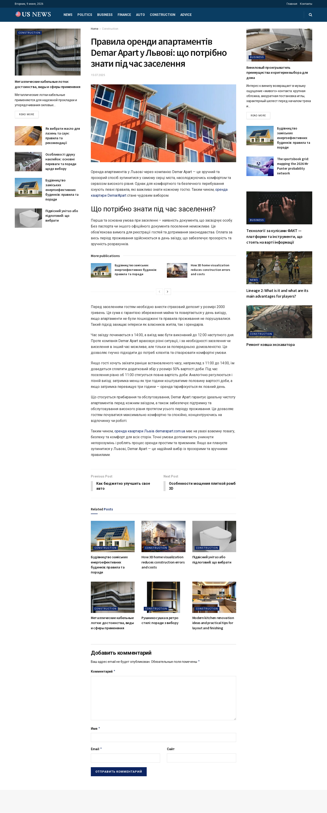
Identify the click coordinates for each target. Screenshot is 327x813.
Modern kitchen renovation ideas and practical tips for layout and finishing (213, 623)
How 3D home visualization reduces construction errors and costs (210, 269)
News (68, 15)
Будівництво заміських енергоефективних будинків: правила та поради (136, 269)
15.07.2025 (98, 75)
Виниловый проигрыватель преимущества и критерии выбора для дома (277, 72)
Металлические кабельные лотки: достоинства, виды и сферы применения (112, 623)
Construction (162, 15)
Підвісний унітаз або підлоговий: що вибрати (61, 216)
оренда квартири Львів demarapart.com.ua (149, 431)
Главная (292, 3)
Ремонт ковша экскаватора (270, 344)
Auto (140, 15)
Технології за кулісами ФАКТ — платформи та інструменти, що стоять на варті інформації (274, 236)
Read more (26, 114)
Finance (124, 15)
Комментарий (103, 671)
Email (96, 749)
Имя (95, 728)
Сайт (171, 749)
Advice (186, 15)
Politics (84, 15)
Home (94, 28)
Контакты (306, 3)
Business (105, 15)
